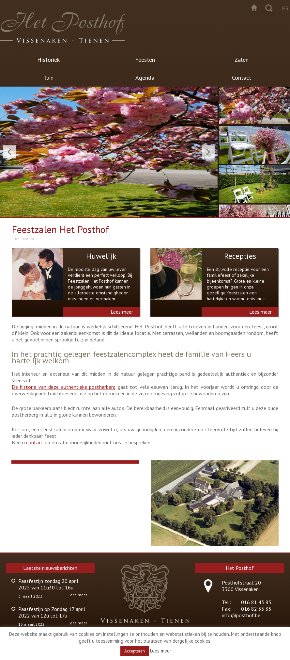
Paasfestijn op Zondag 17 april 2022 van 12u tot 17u (51, 612)
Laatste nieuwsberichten (50, 568)
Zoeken (268, 7)
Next (208, 151)
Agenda (144, 77)
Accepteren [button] (134, 651)
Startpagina (254, 7)
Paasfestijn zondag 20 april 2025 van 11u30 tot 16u (48, 584)
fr (285, 8)
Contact (241, 77)
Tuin (48, 77)
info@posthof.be (241, 615)
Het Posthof (23, 238)
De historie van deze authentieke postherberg (63, 387)
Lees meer (122, 311)
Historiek (48, 59)
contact (34, 442)
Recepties (240, 256)
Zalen (242, 59)
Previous (9, 151)
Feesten (145, 59)
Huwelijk (101, 256)
